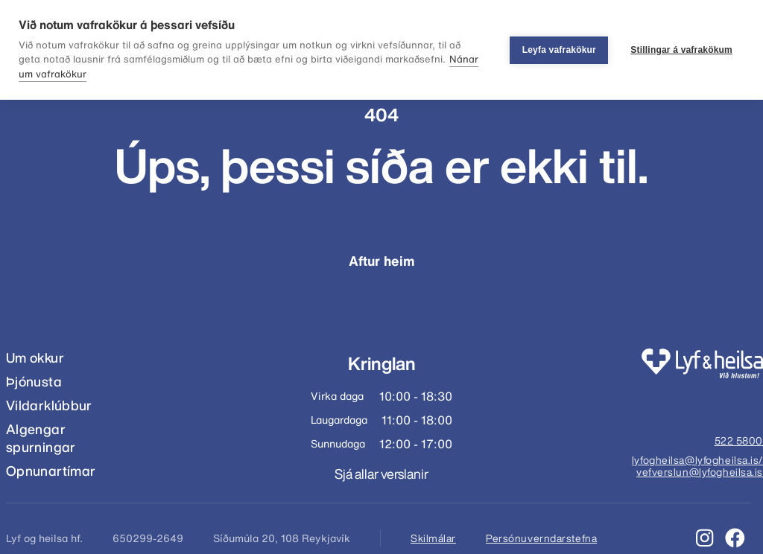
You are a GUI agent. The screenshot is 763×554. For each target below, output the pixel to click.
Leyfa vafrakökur (559, 50)
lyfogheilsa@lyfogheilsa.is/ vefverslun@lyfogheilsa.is (697, 467)
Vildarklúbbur (49, 405)
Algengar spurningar (41, 438)
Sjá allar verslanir (381, 474)
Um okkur (35, 357)
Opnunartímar (50, 471)
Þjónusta (34, 381)
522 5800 (739, 441)
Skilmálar (433, 538)
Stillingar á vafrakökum (681, 50)
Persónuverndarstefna (541, 538)
